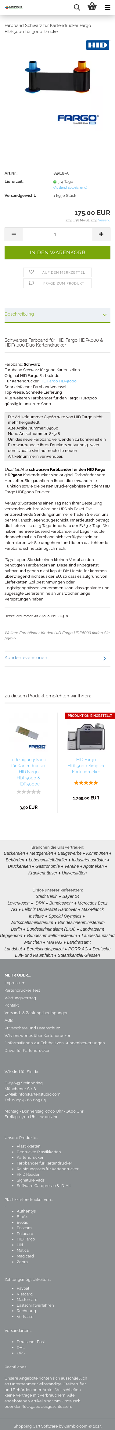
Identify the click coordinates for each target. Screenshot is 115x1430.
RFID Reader (28, 1170)
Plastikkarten (29, 1142)
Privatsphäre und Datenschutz (32, 1023)
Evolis (22, 1218)
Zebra (22, 1257)
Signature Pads (31, 1176)
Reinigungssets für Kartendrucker (48, 1164)
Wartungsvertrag (20, 993)
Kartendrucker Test (22, 986)
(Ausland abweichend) (70, 188)
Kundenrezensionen (26, 657)
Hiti (20, 1240)
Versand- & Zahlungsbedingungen (37, 1008)
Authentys (26, 1207)
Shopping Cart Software (36, 1422)
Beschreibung (19, 314)
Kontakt (12, 1001)
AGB (9, 1016)
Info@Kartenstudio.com (39, 1090)
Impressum (15, 978)
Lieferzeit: (14, 181)
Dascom (24, 1223)
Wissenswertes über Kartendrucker (37, 1031)
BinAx (22, 1212)
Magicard (25, 1252)
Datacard (25, 1229)
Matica (23, 1246)
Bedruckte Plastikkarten (39, 1147)
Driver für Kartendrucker (27, 1046)
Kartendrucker (30, 1153)
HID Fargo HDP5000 (58, 381)
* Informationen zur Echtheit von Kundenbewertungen (55, 1038)
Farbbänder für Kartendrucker (44, 1159)
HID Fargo (26, 1235)
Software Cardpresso (36, 1181)
